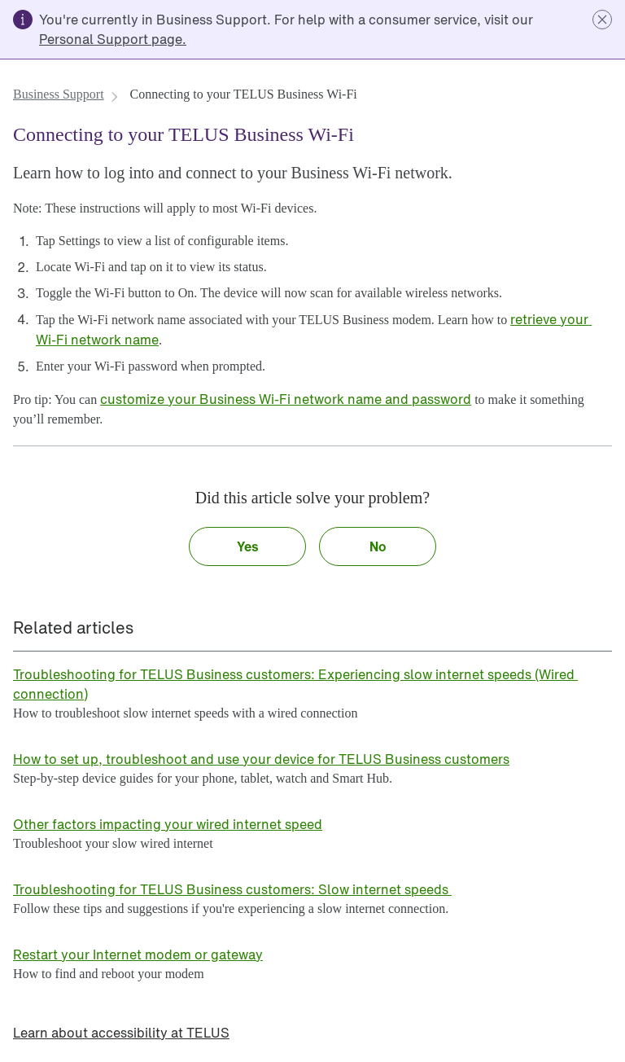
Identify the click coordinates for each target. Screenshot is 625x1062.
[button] (602, 19)
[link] (113, 39)
